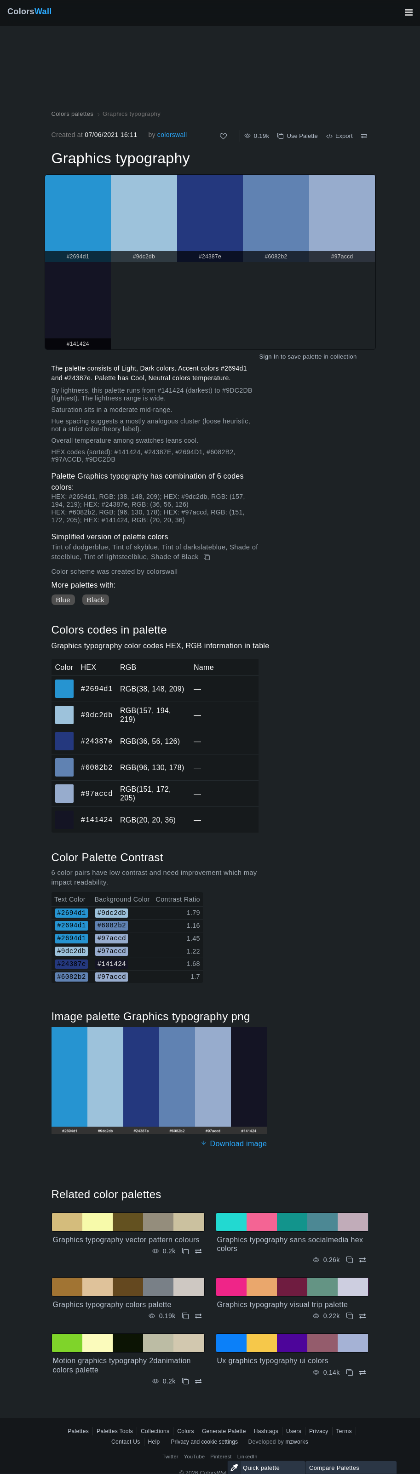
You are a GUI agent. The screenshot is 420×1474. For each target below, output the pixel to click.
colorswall (172, 134)
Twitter (170, 1456)
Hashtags (266, 1431)
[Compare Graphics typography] (364, 136)
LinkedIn (247, 1456)
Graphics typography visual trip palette (282, 1304)
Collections (155, 1431)
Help (154, 1442)
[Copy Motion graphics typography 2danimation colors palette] (185, 1381)
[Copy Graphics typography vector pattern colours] (185, 1251)
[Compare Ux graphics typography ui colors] (362, 1372)
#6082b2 (97, 767)
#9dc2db (97, 715)
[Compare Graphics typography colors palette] (198, 1316)
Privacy (318, 1431)
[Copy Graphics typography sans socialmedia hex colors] (349, 1260)
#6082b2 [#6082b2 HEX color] (65, 761)
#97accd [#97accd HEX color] (65, 787)
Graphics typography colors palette (112, 1304)
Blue (63, 600)
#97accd (97, 793)
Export (339, 135)
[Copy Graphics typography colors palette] (185, 1316)
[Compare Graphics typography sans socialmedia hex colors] (362, 1260)
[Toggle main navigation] (408, 12)
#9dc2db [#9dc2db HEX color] (65, 708)
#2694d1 (97, 689)
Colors (29, 11)
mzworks (296, 1442)
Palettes (78, 1431)
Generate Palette (224, 1431)
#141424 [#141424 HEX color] (65, 813)
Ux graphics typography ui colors (272, 1361)
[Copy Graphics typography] (207, 557)
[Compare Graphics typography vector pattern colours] (198, 1251)
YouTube (194, 1456)
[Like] (223, 136)
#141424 (97, 820)
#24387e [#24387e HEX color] (65, 734)
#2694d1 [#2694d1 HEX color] (65, 682)
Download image (233, 1144)
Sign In (269, 356)
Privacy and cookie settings (204, 1442)
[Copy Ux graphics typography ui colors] (349, 1372)
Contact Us (125, 1442)
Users (293, 1431)
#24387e (97, 741)
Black (95, 600)
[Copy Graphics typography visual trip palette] (349, 1316)
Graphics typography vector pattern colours (126, 1240)
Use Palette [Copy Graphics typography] (297, 135)
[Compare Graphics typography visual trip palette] (362, 1316)
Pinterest (220, 1456)
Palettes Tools (115, 1431)
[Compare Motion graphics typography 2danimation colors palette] (198, 1381)
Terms (344, 1431)
